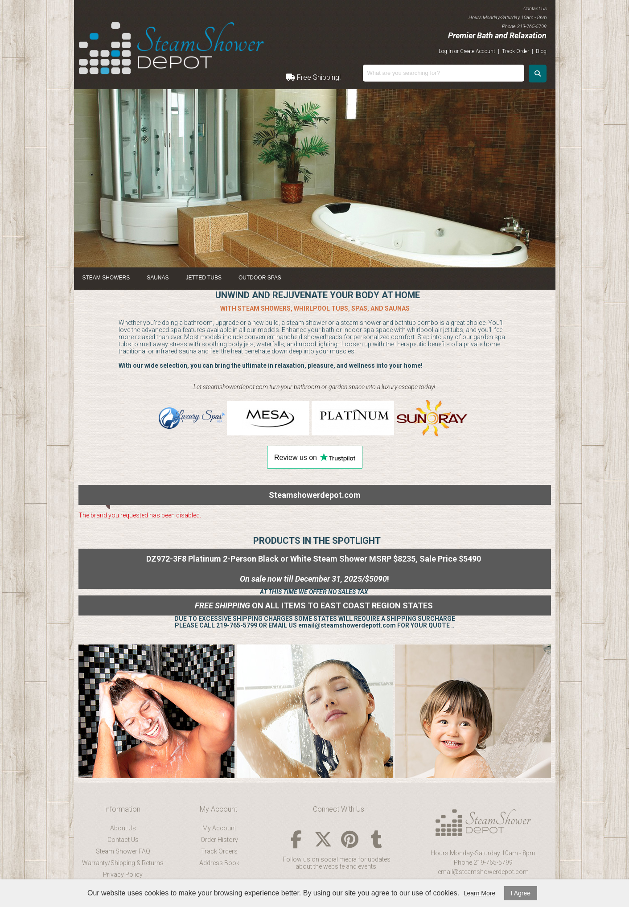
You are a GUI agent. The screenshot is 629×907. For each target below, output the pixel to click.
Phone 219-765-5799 (483, 862)
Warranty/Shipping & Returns (123, 862)
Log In (446, 51)
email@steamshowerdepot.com (483, 871)
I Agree (520, 893)
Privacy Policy (123, 874)
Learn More (480, 893)
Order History (219, 839)
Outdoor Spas (259, 278)
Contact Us (123, 839)
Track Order (515, 51)
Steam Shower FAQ (123, 851)
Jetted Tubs (204, 278)
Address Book (219, 862)
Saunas (158, 278)
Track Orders (219, 851)
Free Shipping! (313, 77)
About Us (123, 828)
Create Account (477, 51)
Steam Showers (106, 278)
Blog (541, 51)
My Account (219, 828)
